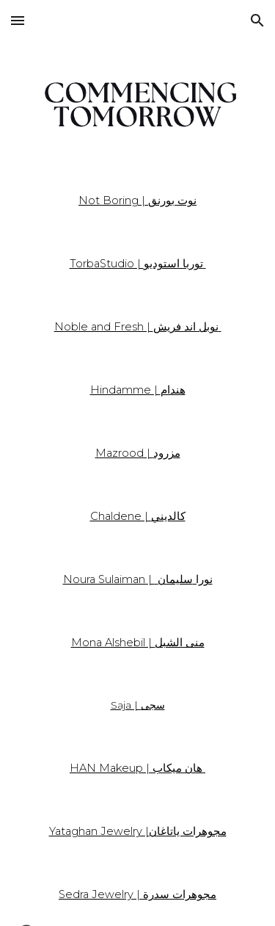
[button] (17, 20)
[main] (138, 200)
